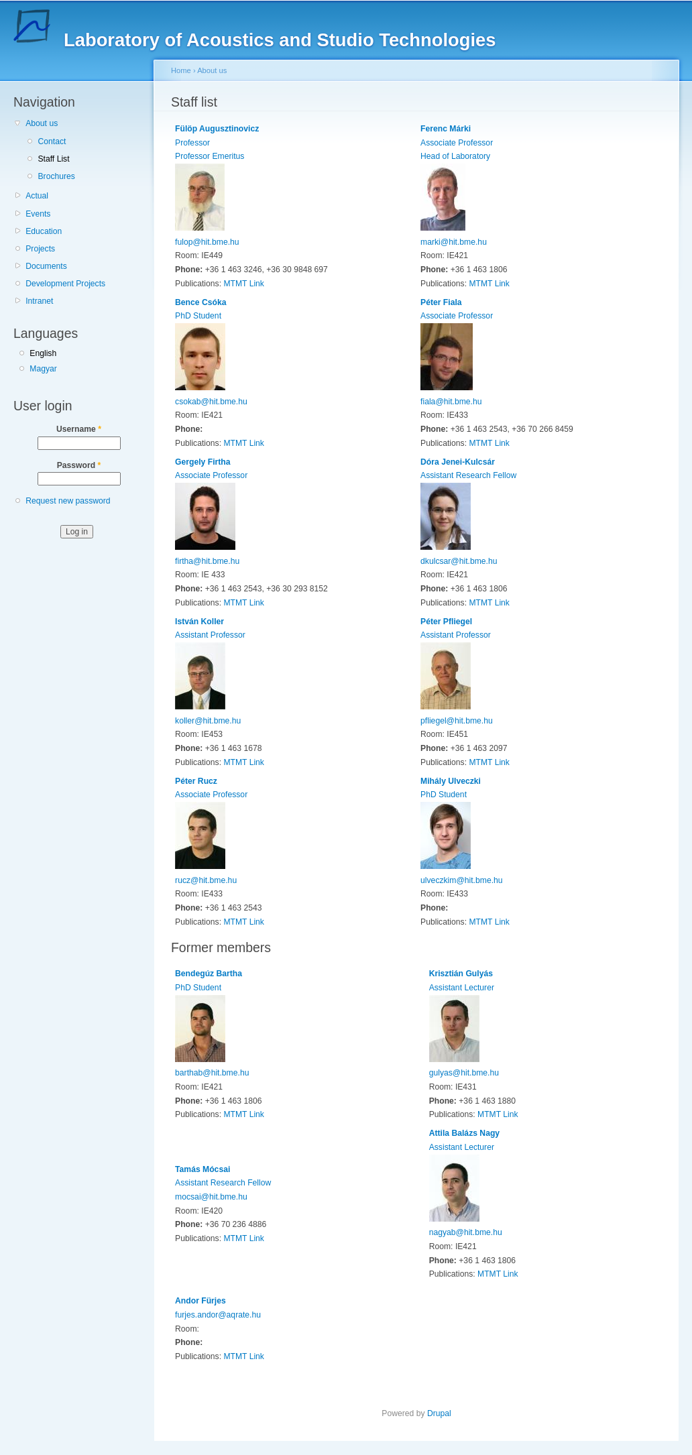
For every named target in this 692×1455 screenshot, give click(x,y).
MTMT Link (243, 283)
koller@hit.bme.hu (208, 720)
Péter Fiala (441, 302)
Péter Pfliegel (446, 621)
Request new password (67, 501)
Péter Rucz (196, 781)
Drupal (439, 1413)
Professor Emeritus (209, 156)
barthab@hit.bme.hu (212, 1073)
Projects (40, 248)
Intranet (39, 301)
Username (78, 429)
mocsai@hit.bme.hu (211, 1197)
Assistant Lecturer (461, 987)
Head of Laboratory (455, 156)
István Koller (199, 621)
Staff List (53, 159)
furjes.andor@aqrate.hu (218, 1315)
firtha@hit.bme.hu (207, 561)
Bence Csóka (200, 302)
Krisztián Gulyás (461, 973)
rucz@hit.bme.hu (206, 880)
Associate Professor (456, 143)
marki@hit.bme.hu (453, 242)
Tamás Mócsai (202, 1169)
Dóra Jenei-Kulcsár (457, 462)
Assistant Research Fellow (468, 475)
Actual (36, 195)
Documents (45, 266)
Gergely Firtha (202, 462)
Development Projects (65, 283)
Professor (192, 143)
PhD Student (198, 316)
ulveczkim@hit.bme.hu (461, 880)
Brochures (56, 176)
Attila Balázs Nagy (464, 1133)
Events (37, 214)
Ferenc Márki (445, 128)
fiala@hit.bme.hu (450, 401)
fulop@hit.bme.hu (207, 242)
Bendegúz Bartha (208, 973)
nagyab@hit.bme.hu (465, 1232)
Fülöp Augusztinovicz (217, 128)
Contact (52, 141)
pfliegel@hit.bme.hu (456, 720)
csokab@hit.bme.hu (211, 401)
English (43, 353)
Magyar (43, 368)
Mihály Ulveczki (450, 781)
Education (43, 231)
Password (79, 465)
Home (181, 70)
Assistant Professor (210, 635)
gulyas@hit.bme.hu (464, 1073)
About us (41, 123)
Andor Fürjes (200, 1300)
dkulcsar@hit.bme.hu (458, 561)
